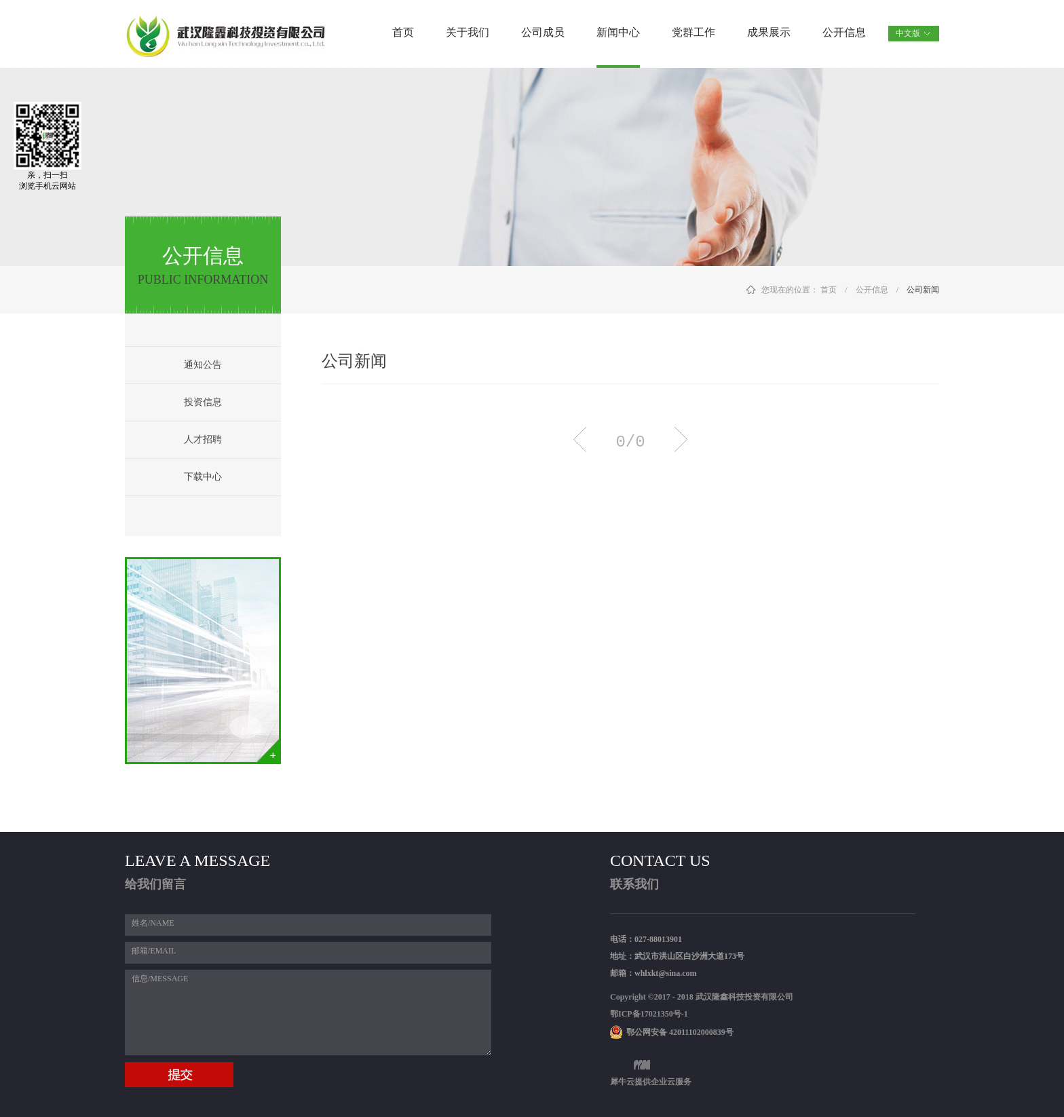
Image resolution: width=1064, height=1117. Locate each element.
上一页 (579, 439)
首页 (403, 32)
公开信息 (872, 290)
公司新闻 (923, 290)
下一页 (680, 439)
